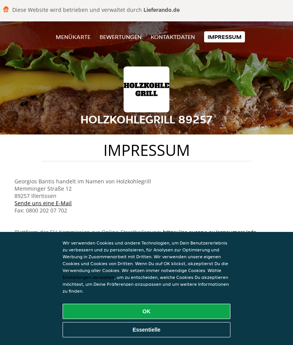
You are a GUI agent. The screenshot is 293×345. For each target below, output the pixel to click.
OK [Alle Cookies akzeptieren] (147, 311)
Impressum (224, 37)
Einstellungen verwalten (88, 277)
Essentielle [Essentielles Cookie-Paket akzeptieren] (146, 330)
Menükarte (73, 37)
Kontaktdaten (173, 37)
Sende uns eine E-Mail (43, 203)
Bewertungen (121, 37)
